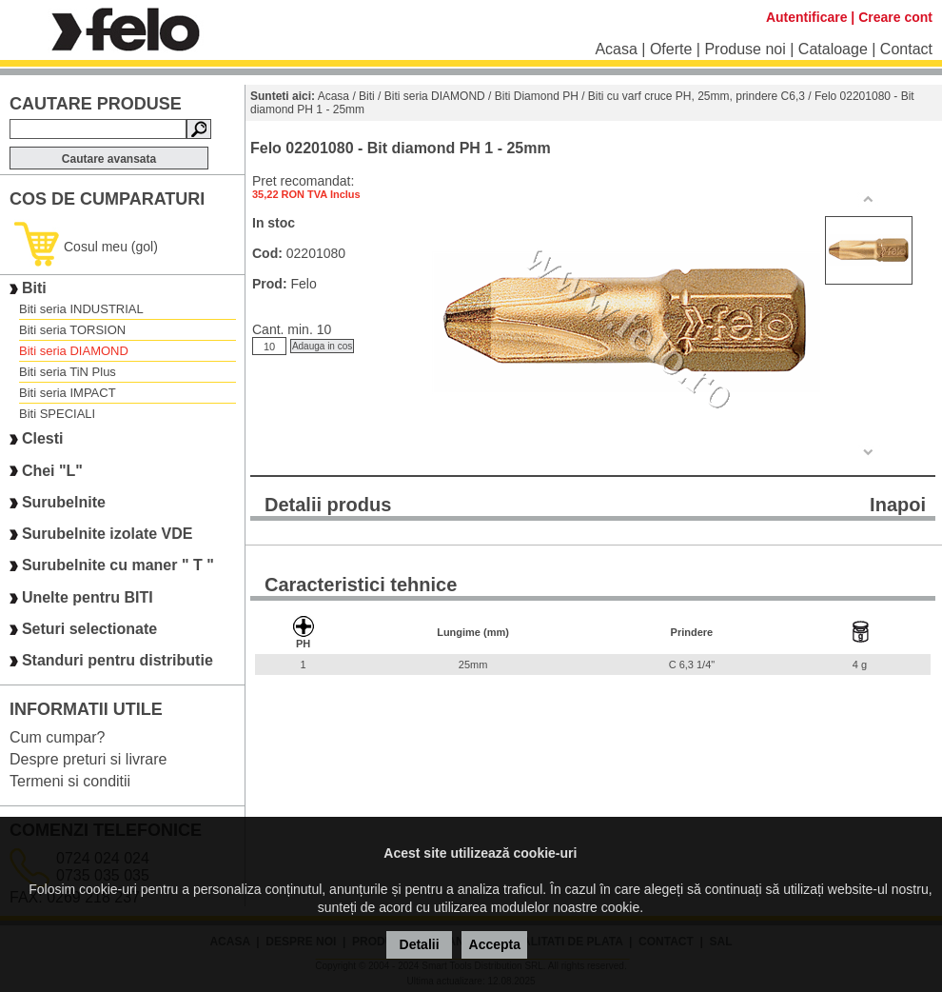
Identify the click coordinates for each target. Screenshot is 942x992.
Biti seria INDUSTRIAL (81, 309)
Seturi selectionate (89, 629)
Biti (34, 288)
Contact (906, 49)
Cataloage (833, 49)
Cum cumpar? (57, 737)
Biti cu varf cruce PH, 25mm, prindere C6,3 (696, 96)
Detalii (420, 944)
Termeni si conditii (70, 781)
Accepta (494, 944)
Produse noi (744, 49)
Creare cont (895, 17)
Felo (303, 283)
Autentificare (807, 17)
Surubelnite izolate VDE (107, 534)
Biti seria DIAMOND (73, 351)
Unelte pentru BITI (87, 597)
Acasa (616, 49)
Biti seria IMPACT (67, 393)
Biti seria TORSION (72, 330)
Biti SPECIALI (57, 414)
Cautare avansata (109, 159)
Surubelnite (64, 502)
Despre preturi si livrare (88, 759)
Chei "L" (52, 471)
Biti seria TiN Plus (67, 372)
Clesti (43, 439)
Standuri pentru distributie (117, 661)
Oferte (671, 49)
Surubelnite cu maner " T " (118, 566)
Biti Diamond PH (537, 96)
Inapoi (898, 504)
